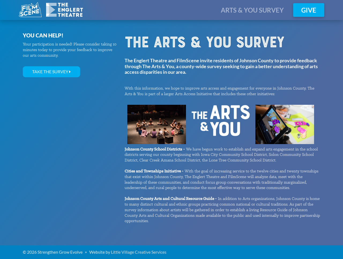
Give (308, 10)
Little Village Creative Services (138, 251)
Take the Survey (51, 71)
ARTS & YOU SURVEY (252, 10)
